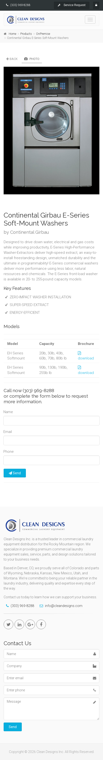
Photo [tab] (31, 59)
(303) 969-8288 (20, 5)
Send (15, 473)
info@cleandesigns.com (63, 606)
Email (7, 432)
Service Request (72, 5)
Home (12, 34)
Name (8, 412)
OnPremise (43, 34)
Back (12, 59)
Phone (8, 451)
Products (26, 34)
